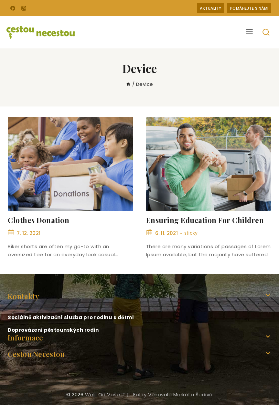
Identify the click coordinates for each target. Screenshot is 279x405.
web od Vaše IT (105, 394)
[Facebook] (12, 8)
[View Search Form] (266, 32)
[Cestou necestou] (40, 32)
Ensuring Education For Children (205, 220)
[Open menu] (249, 32)
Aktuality (210, 8)
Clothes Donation (38, 220)
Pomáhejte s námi (249, 8)
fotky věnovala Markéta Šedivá (173, 394)
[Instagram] (24, 8)
